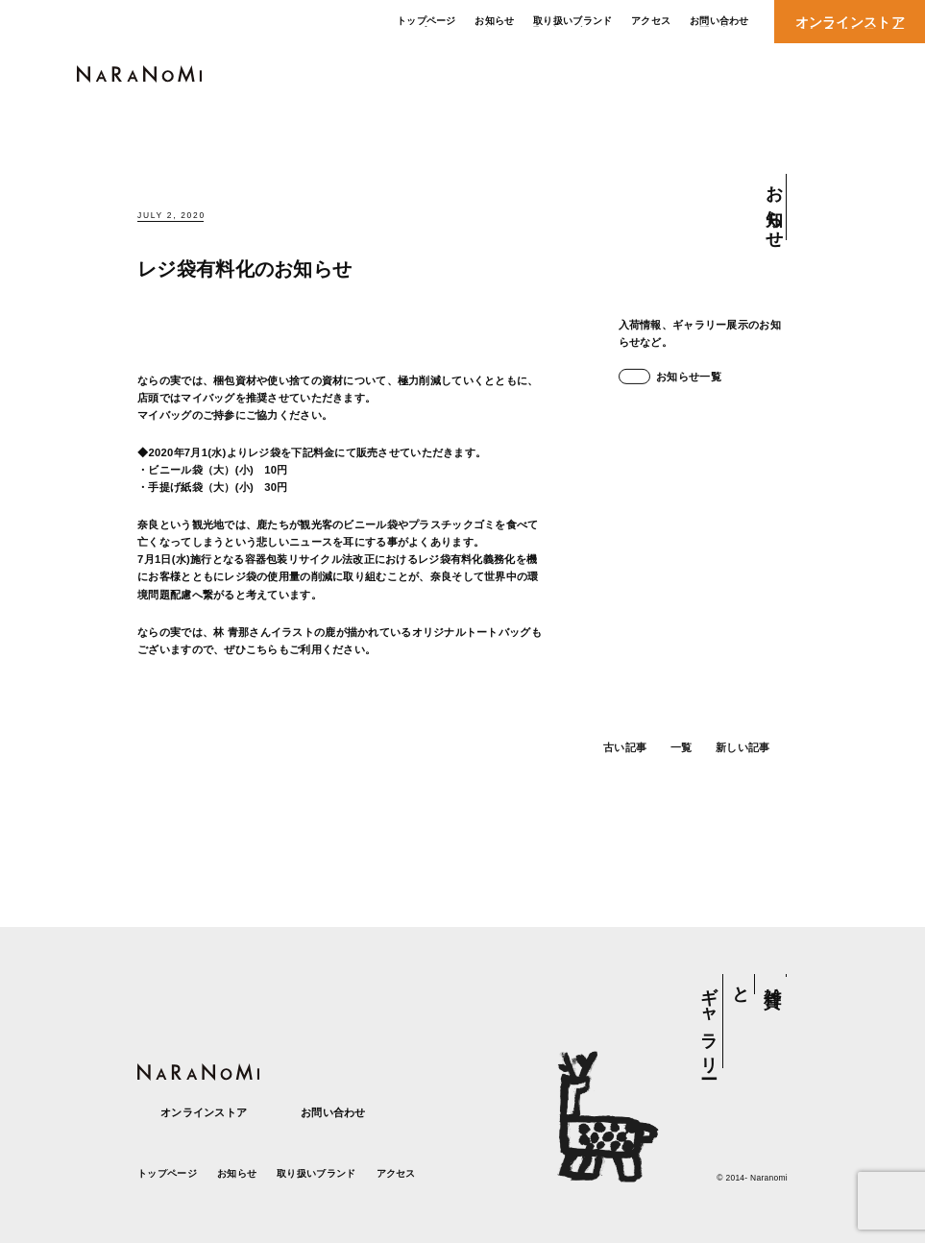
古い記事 (616, 764)
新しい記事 (752, 764)
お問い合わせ (322, 1113)
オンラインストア (192, 1113)
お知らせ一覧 (670, 376)
